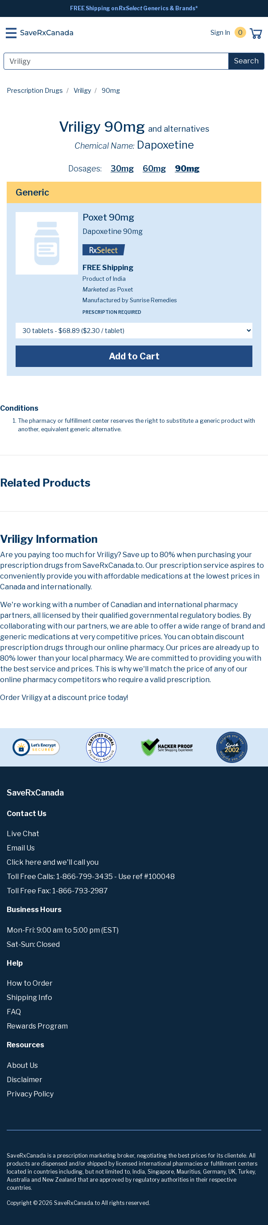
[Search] (116, 61)
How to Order (30, 983)
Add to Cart (134, 356)
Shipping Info (29, 997)
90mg (187, 168)
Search (246, 61)
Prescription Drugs (35, 90)
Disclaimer (24, 1079)
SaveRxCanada (47, 33)
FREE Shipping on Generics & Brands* (134, 8)
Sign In (220, 32)
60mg (154, 168)
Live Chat (23, 833)
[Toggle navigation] (11, 33)
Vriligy (82, 90)
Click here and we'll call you (53, 862)
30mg (122, 168)
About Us (22, 1065)
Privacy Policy (30, 1094)
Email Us (21, 848)
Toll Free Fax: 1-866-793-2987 (57, 891)
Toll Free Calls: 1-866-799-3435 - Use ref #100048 (91, 876)
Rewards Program (37, 1026)
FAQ (14, 1012)
